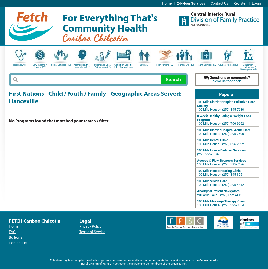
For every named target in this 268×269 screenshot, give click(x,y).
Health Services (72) (207, 64)
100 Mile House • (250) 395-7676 (221, 162)
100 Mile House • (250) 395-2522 (220, 142)
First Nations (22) (165, 64)
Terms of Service (92, 232)
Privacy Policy (90, 226)
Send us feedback (227, 81)
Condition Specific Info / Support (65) (123, 65)
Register (240, 3)
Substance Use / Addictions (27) (102, 65)
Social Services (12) (61, 64)
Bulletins (15, 237)
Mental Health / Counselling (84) (82, 65)
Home (167, 3)
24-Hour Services (191, 3)
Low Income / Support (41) (40, 65)
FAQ (12, 232)
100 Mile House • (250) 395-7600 (224, 132)
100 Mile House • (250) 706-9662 (224, 119)
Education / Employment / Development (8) (248, 66)
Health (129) (19, 64)
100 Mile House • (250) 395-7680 (226, 105)
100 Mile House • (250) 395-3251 (220, 172)
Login (256, 3)
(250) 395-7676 (221, 152)
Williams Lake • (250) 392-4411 (219, 193)
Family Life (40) (186, 64)
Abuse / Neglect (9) (228, 64)
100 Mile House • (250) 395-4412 (220, 183)
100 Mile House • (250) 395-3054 (221, 203)
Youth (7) (144, 64)
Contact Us (219, 3)
